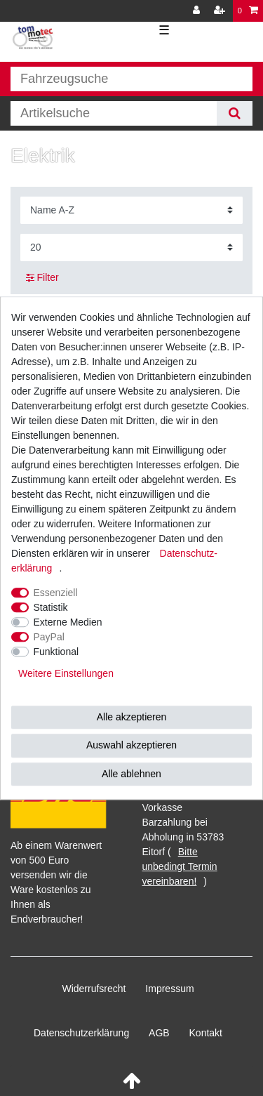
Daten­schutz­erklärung (81, 1032)
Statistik (51, 607)
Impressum (169, 988)
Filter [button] (42, 278)
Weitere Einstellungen (66, 673)
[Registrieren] (221, 11)
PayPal (49, 636)
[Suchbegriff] (114, 113)
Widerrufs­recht (94, 988)
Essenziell (56, 592)
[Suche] (234, 113)
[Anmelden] (198, 11)
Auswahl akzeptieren (131, 745)
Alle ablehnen (131, 773)
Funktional (56, 651)
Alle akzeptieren (132, 716)
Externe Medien (68, 622)
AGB (159, 1032)
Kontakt (205, 1032)
